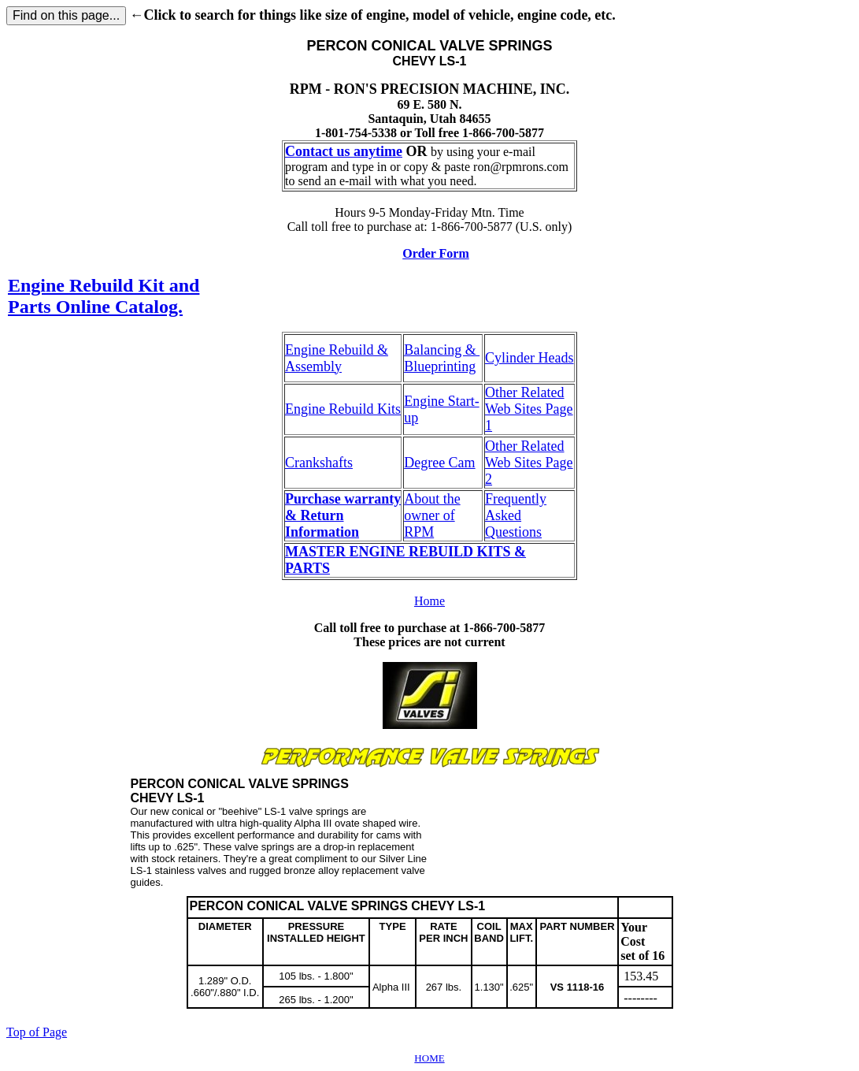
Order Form (435, 253)
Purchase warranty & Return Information (343, 515)
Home (429, 601)
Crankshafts (319, 462)
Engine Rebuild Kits (343, 409)
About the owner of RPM (432, 515)
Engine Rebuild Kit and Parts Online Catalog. (103, 296)
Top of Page (36, 1032)
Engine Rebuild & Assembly (336, 358)
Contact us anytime (343, 151)
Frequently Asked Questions (515, 515)
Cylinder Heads (529, 358)
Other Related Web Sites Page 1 (529, 409)
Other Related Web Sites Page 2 (529, 462)
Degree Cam (439, 462)
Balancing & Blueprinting (441, 358)
